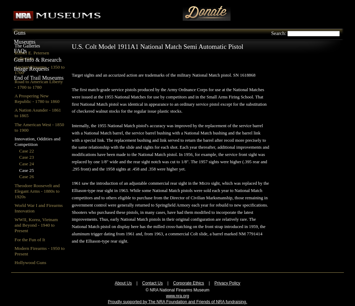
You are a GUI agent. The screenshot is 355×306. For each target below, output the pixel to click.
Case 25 (26, 170)
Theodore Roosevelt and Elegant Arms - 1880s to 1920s (37, 191)
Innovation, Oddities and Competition (37, 141)
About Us (123, 283)
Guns (20, 33)
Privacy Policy (227, 283)
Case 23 (26, 157)
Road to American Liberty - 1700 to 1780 (39, 84)
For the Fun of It (30, 239)
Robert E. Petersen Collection (32, 55)
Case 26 (26, 176)
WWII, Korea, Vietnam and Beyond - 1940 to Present (36, 225)
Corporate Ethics (188, 283)
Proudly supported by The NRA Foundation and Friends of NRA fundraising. (177, 301)
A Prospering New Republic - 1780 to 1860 (37, 98)
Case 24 (26, 163)
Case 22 (26, 151)
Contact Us (152, 283)
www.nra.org (177, 296)
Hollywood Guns (30, 262)
